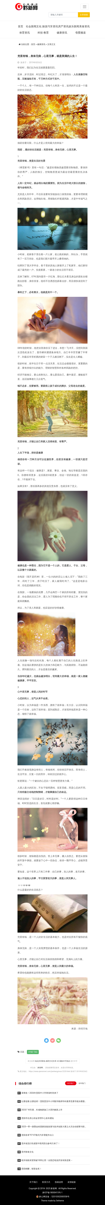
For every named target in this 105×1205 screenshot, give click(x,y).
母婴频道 (80, 32)
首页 (20, 26)
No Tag (33, 1052)
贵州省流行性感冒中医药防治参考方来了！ (39, 1143)
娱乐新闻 (74, 26)
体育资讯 (24, 32)
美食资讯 (84, 26)
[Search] (63, 14)
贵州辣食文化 (26, 1152)
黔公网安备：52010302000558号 (52, 1196)
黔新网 (40, 1068)
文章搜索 (84, 15)
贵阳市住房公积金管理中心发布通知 (36, 1118)
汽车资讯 (53, 26)
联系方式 (46, 1182)
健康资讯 (62, 32)
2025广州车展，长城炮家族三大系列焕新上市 (40, 1110)
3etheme (60, 1200)
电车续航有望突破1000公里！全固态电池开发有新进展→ (45, 1160)
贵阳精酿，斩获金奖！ (30, 1169)
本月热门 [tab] (70, 1083)
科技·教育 (43, 32)
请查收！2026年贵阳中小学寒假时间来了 (38, 1093)
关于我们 (33, 1182)
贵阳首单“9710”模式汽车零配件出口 (36, 1135)
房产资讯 (63, 26)
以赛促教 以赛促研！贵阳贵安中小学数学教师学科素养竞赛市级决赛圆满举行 (52, 1102)
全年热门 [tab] (82, 1083)
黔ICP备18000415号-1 (52, 1192)
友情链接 (72, 1182)
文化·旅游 (41, 26)
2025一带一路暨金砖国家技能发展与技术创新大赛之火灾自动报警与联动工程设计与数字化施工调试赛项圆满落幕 (52, 1127)
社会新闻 (31, 26)
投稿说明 (59, 1182)
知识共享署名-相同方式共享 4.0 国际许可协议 (52, 1061)
